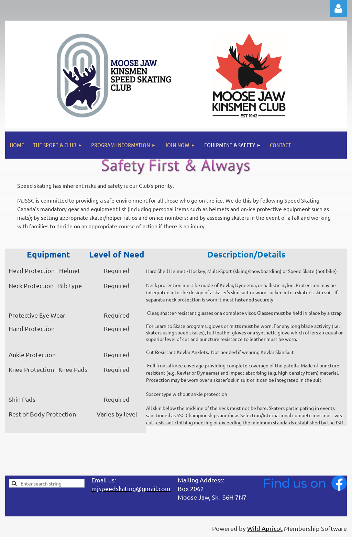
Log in (338, 8)
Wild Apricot (265, 528)
